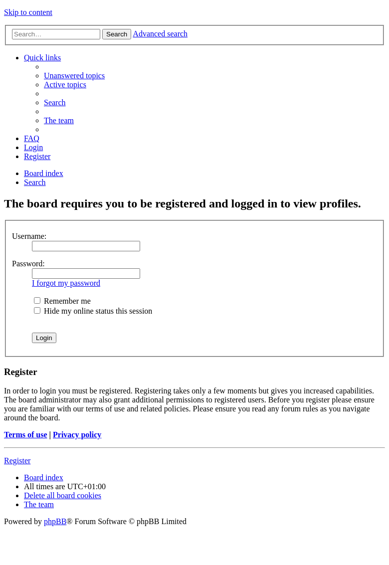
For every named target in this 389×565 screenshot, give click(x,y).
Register (17, 460)
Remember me (62, 301)
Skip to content (28, 12)
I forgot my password (66, 283)
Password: (28, 263)
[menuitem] (74, 75)
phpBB (55, 521)
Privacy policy (77, 434)
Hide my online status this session (93, 311)
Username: (29, 236)
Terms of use (25, 434)
